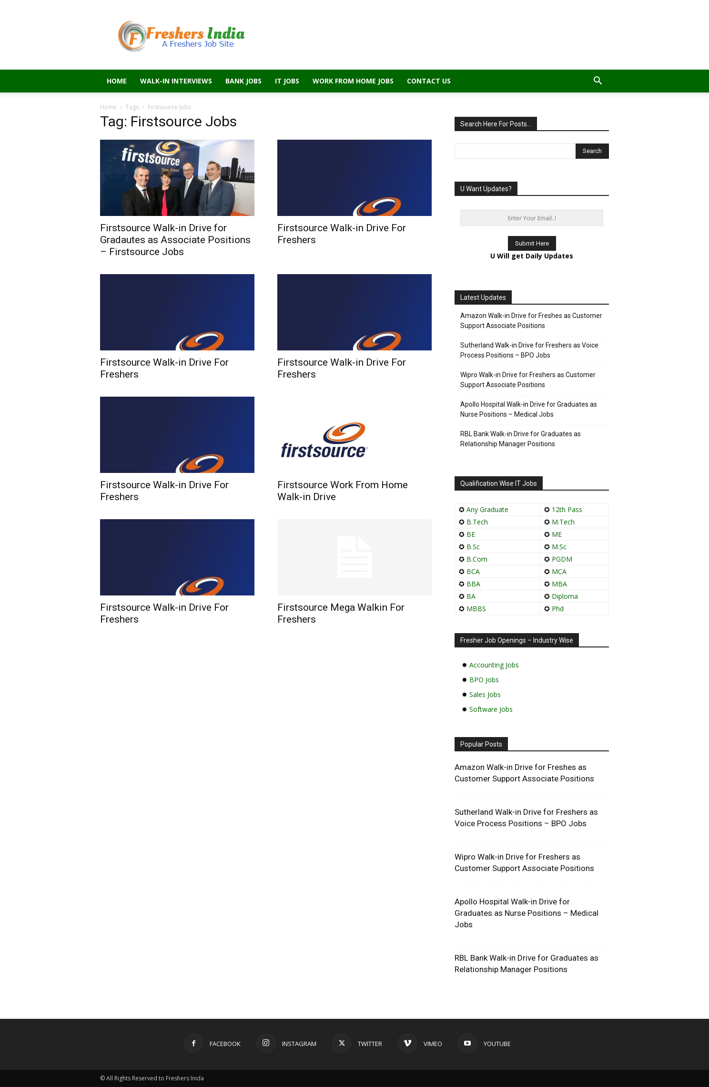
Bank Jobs (243, 80)
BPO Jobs (484, 679)
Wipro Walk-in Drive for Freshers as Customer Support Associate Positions (528, 380)
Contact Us (429, 80)
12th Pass (567, 509)
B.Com (476, 559)
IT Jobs (287, 80)
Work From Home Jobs (353, 80)
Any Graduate (486, 509)
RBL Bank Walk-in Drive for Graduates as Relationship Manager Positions (520, 439)
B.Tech (477, 521)
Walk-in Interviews (176, 80)
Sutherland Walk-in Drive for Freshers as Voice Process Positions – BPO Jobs (529, 350)
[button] (597, 81)
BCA (473, 571)
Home (117, 80)
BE (470, 534)
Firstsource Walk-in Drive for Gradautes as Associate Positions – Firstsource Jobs (175, 239)
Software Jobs (491, 709)
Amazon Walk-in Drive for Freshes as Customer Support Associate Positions (531, 320)
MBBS (476, 608)
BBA (473, 583)
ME (557, 534)
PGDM (562, 559)
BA (471, 596)
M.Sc (559, 546)
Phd (558, 608)
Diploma (565, 596)
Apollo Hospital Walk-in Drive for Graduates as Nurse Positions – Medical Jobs (528, 409)
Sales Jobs (485, 694)
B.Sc (473, 546)
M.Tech (563, 521)
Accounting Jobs (494, 664)
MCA (559, 571)
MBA (559, 583)
